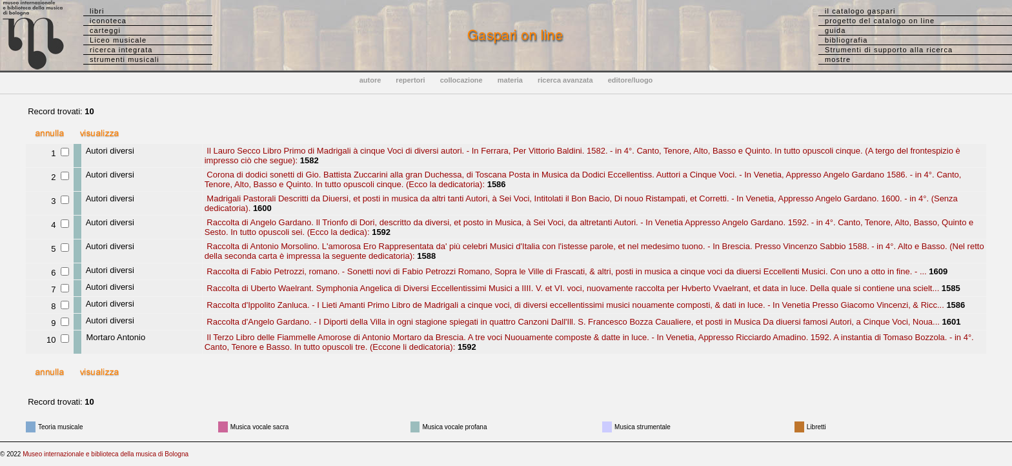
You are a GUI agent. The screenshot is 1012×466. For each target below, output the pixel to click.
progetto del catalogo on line (880, 21)
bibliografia (846, 40)
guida (835, 30)
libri (97, 11)
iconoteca (108, 21)
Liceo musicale (118, 40)
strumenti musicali (124, 59)
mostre (838, 59)
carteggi (105, 30)
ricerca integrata (121, 50)
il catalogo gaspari (860, 11)
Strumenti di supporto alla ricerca (889, 50)
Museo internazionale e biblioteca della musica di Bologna (105, 454)
